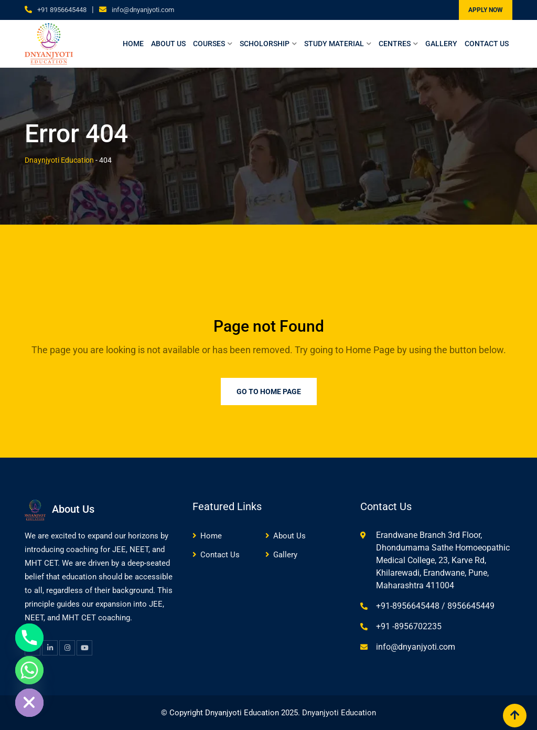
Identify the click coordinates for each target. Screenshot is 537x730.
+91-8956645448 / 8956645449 (435, 606)
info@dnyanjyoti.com (143, 10)
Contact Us (487, 43)
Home (133, 43)
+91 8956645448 (62, 10)
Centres (395, 43)
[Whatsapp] (29, 670)
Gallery (441, 43)
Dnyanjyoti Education (339, 712)
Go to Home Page (269, 391)
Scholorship (264, 43)
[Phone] (29, 637)
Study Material (334, 43)
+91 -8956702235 (409, 626)
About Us (168, 43)
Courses (209, 43)
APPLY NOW (485, 10)
